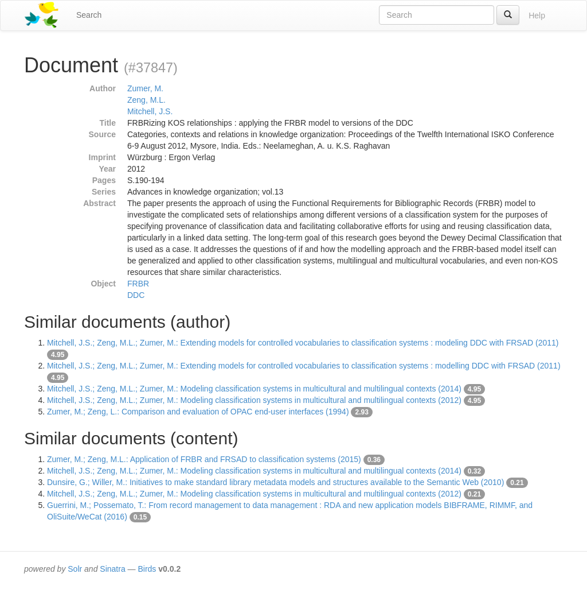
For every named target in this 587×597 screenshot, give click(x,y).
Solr (75, 568)
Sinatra (112, 568)
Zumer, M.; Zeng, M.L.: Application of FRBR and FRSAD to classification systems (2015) (204, 459)
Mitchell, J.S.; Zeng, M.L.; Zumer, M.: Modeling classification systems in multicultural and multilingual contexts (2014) (254, 388)
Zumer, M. (145, 88)
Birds (147, 568)
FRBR (138, 283)
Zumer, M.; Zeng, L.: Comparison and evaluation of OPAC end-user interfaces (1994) (198, 411)
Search (88, 15)
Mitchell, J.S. (150, 111)
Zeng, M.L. (146, 99)
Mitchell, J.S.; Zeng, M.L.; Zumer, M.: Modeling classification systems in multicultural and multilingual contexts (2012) (254, 400)
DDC (135, 295)
